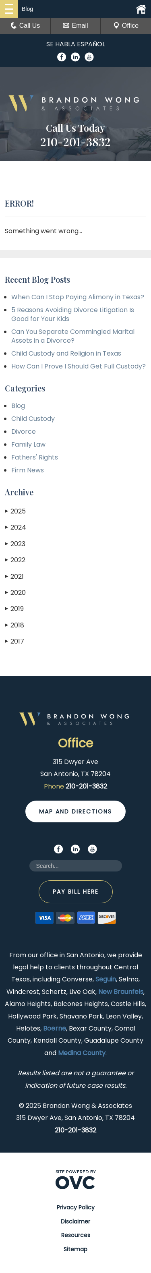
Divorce (23, 431)
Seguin (105, 979)
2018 (14, 625)
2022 (15, 560)
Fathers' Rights (34, 457)
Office (126, 25)
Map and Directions (75, 811)
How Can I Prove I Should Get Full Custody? (78, 366)
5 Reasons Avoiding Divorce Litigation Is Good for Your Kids (72, 314)
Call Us (25, 25)
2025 (15, 511)
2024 (15, 527)
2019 (14, 609)
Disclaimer (75, 1221)
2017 (14, 641)
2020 (15, 592)
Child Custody (33, 418)
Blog (18, 405)
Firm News (27, 470)
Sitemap (75, 1249)
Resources (75, 1235)
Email (75, 25)
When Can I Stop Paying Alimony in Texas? (77, 297)
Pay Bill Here (76, 892)
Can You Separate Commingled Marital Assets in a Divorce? (72, 336)
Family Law (28, 444)
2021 (14, 576)
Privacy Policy (76, 1207)
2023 (15, 544)
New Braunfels (120, 991)
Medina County (81, 1053)
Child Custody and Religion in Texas (66, 353)
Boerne (54, 1028)
